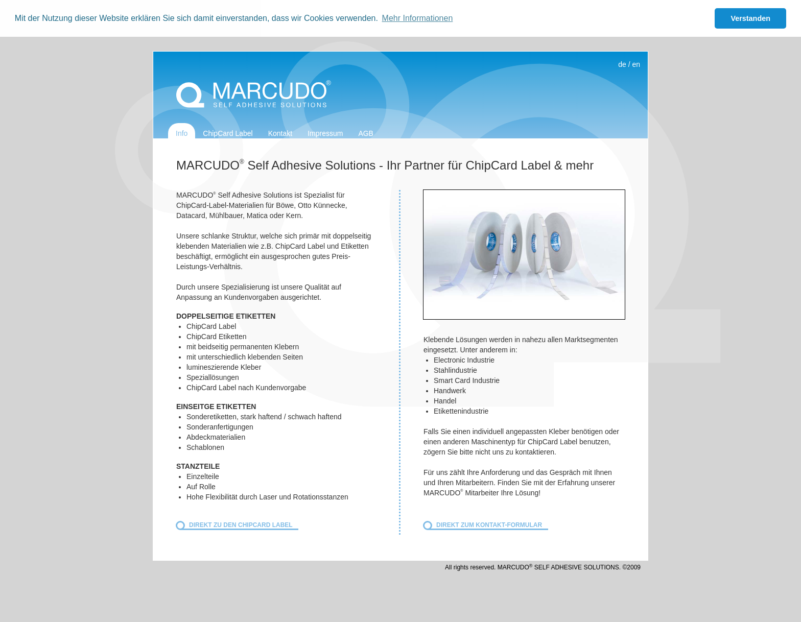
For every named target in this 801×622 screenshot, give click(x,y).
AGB (365, 133)
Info (181, 133)
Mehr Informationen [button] (417, 18)
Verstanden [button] (750, 18)
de (622, 64)
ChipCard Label (227, 133)
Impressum (325, 133)
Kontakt (280, 133)
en (636, 64)
